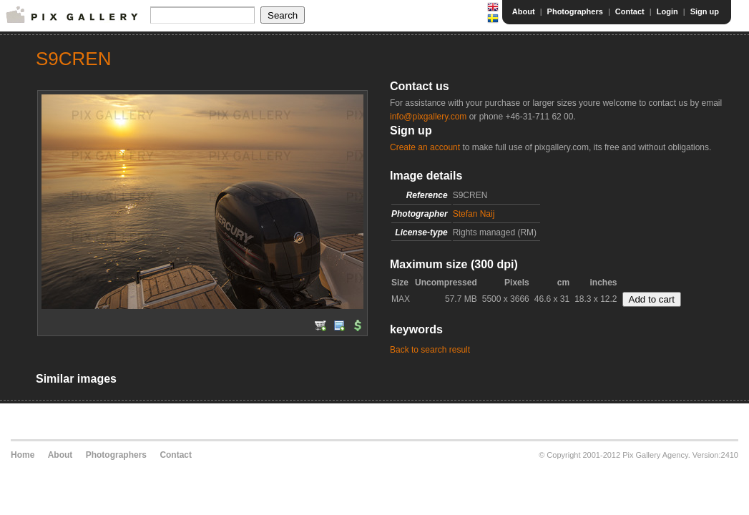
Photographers (575, 11)
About (523, 11)
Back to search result (430, 350)
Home (22, 455)
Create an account (425, 147)
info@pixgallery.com (428, 117)
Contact (630, 11)
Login (667, 11)
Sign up (704, 11)
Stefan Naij (474, 214)
